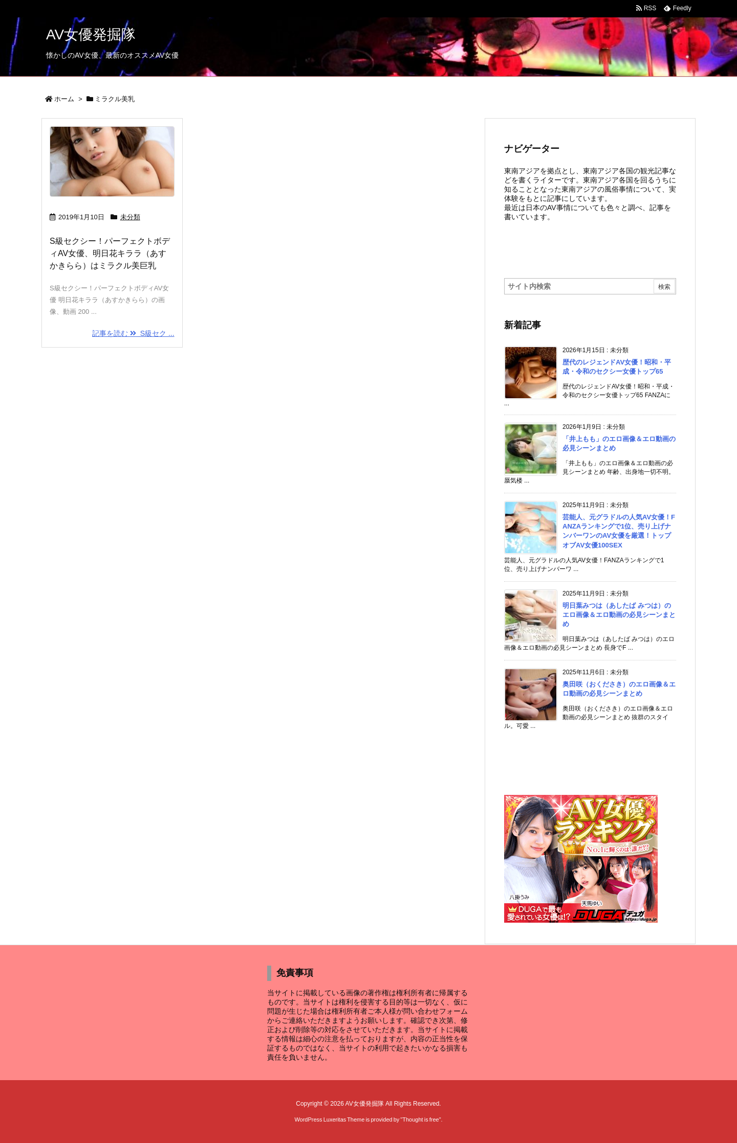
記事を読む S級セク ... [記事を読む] (133, 333)
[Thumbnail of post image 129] (112, 161)
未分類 (130, 217)
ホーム (64, 99)
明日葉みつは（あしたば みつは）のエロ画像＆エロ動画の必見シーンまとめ (619, 615)
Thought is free (420, 1119)
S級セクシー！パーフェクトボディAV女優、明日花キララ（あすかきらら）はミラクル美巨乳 (110, 253)
